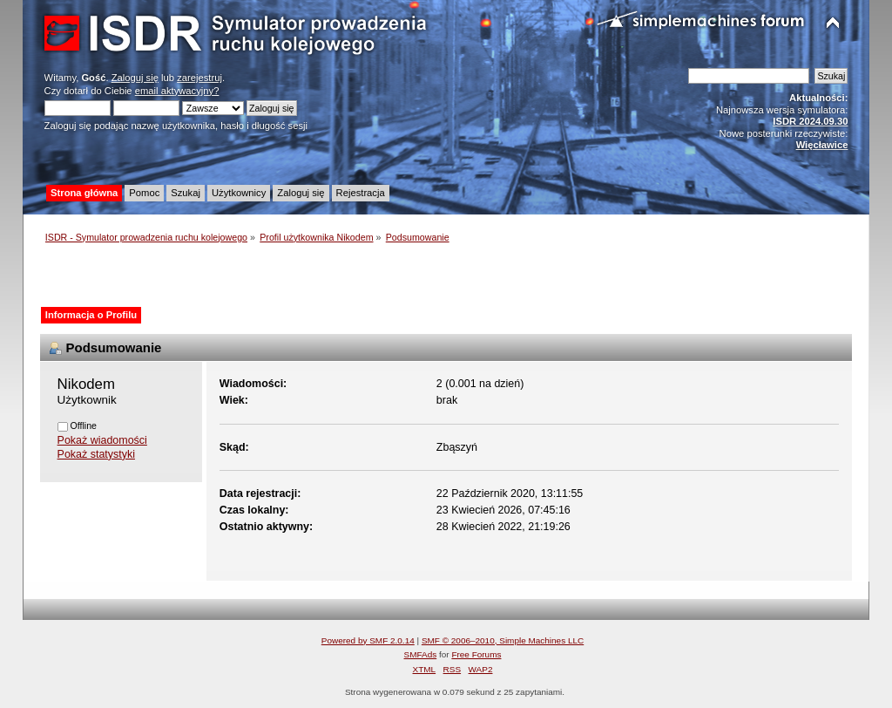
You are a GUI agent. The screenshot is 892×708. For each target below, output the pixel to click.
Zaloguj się (135, 77)
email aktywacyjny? (177, 90)
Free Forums (476, 654)
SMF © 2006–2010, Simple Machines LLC (503, 640)
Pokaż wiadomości (102, 440)
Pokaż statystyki (96, 454)
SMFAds (420, 654)
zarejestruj (199, 77)
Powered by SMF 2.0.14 (368, 640)
